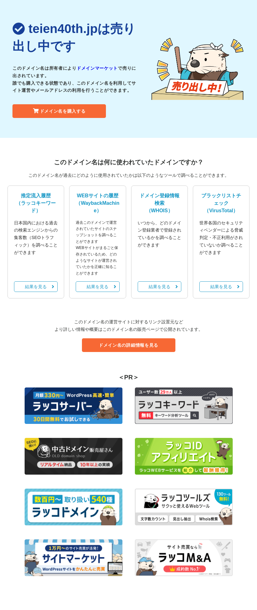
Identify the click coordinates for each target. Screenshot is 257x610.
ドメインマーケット (97, 68)
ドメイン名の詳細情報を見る (128, 345)
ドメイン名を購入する (59, 111)
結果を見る (39, 286)
